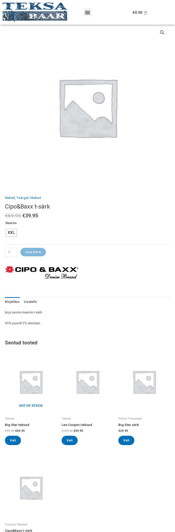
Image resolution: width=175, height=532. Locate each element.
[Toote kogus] (11, 252)
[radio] (11, 232)
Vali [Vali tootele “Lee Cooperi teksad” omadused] (70, 440)
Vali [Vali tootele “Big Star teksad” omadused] (13, 440)
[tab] (12, 301)
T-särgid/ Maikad (28, 198)
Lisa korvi (33, 252)
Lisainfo (30, 302)
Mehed (10, 198)
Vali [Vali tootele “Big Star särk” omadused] (126, 440)
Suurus (11, 223)
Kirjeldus (12, 302)
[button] (88, 12)
